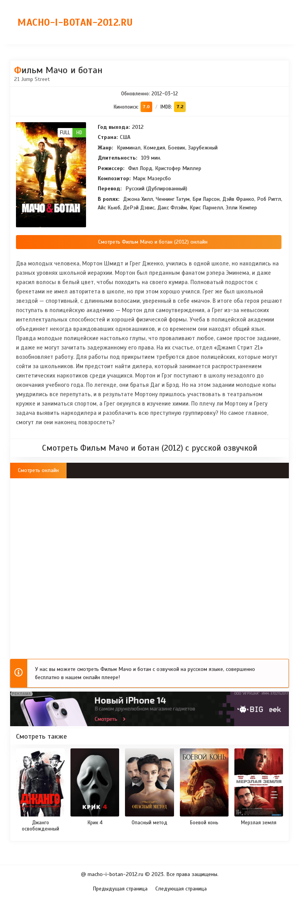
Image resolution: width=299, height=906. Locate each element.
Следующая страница (181, 888)
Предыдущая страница (120, 888)
